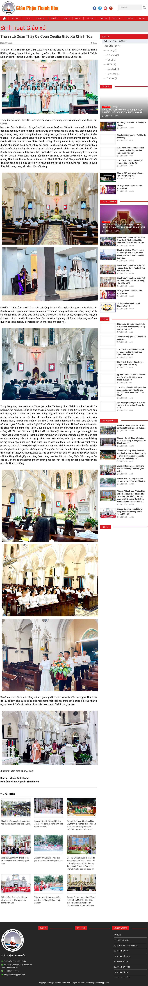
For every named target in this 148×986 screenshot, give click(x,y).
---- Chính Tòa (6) (111, 55)
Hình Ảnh (54, 18)
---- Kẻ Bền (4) (110, 64)
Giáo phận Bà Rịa (121, 951)
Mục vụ (78, 18)
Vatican (117, 935)
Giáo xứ (67, 18)
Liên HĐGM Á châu (121, 940)
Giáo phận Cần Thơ (122, 967)
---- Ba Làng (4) (110, 50)
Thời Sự (27, 18)
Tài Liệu (142, 18)
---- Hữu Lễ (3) (110, 60)
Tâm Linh (103, 18)
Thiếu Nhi (129, 18)
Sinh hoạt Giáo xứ (23, 27)
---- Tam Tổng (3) (111, 74)
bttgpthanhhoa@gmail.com (14, 975)
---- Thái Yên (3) (110, 78)
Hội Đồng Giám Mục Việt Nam (126, 946)
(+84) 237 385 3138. (11, 971)
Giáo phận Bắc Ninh (122, 956)
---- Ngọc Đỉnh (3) (111, 69)
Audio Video (40, 18)
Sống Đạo (90, 18)
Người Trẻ (116, 18)
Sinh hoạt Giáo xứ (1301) (115, 41)
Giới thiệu (15, 18)
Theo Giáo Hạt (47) (112, 46)
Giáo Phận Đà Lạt (121, 972)
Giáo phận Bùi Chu (121, 962)
